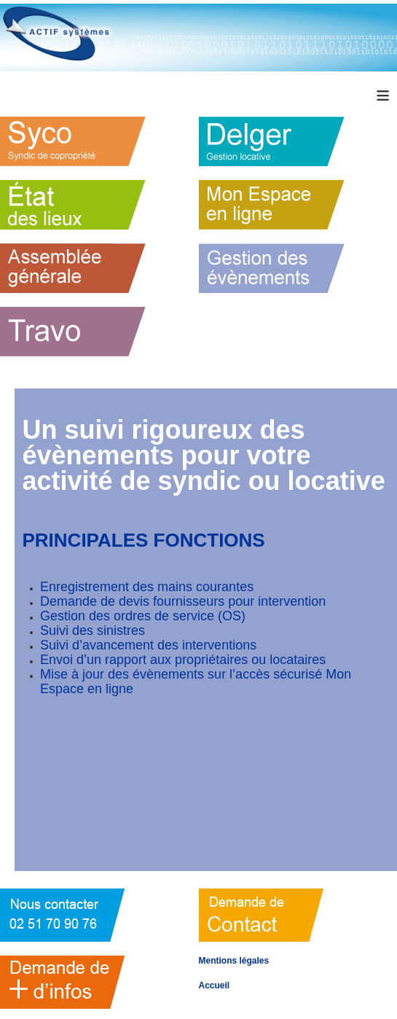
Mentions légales (234, 961)
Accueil (214, 985)
